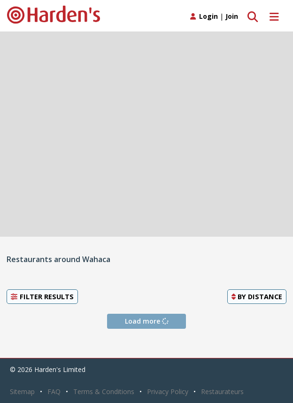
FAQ (54, 391)
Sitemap (22, 391)
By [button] (256, 296)
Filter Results (42, 296)
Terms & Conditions (103, 391)
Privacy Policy (167, 391)
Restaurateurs (222, 391)
